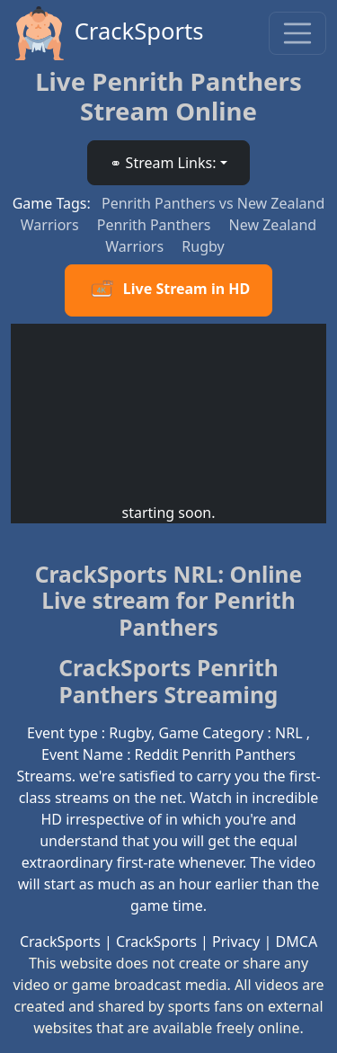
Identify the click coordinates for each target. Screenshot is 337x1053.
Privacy (236, 941)
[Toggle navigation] (297, 33)
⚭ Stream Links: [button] (163, 163)
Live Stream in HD (168, 290)
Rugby (203, 246)
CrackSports (107, 33)
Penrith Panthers (156, 225)
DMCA (297, 941)
